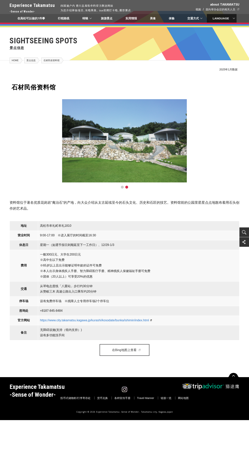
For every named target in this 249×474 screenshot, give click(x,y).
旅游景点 (107, 18)
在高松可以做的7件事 (31, 18)
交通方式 (193, 18)
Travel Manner (145, 398)
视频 (198, 9)
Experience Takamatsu (32, 8)
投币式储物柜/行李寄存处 (75, 398)
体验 (171, 18)
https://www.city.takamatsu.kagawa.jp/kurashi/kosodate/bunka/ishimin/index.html (94, 320)
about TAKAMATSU (224, 4)
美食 (153, 18)
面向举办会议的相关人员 (220, 9)
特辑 (85, 18)
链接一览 (166, 398)
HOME (15, 60)
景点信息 (31, 60)
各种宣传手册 (122, 398)
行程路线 (63, 18)
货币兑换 (102, 398)
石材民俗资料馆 (51, 60)
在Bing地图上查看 (124, 350)
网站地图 (183, 398)
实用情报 (131, 18)
